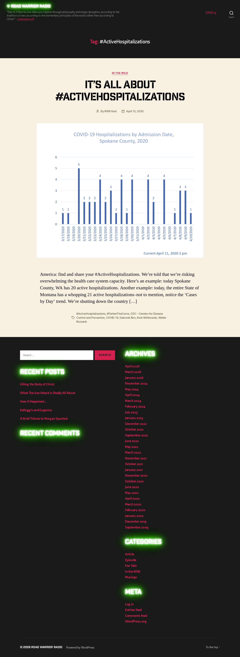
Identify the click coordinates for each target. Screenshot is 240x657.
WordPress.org (136, 621)
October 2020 (134, 481)
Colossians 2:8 (25, 19)
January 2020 (134, 516)
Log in (129, 604)
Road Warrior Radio (30, 7)
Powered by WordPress (80, 647)
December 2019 (135, 521)
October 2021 (134, 464)
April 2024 (132, 395)
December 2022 (136, 424)
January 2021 (134, 470)
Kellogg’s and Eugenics (36, 410)
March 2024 (133, 401)
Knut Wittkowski (147, 317)
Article (129, 554)
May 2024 (131, 389)
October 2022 (134, 429)
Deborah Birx (128, 317)
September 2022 (136, 435)
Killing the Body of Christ (37, 384)
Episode (130, 560)
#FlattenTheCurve (118, 313)
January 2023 (134, 418)
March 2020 (133, 504)
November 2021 (136, 458)
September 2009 (136, 527)
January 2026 (134, 378)
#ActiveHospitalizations (91, 313)
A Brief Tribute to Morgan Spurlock (44, 419)
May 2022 (131, 447)
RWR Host (110, 111)
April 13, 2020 (135, 111)
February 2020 (135, 510)
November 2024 (136, 383)
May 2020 (131, 493)
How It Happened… (33, 401)
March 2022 (133, 452)
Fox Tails (131, 566)
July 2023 (131, 412)
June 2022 (132, 441)
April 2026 (132, 366)
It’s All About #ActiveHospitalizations (120, 92)
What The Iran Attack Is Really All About (47, 393)
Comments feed (136, 616)
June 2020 (132, 487)
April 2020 (132, 498)
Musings (131, 577)
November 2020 (136, 475)
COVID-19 (211, 13)
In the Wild (120, 73)
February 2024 (135, 406)
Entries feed (133, 610)
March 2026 (133, 372)
